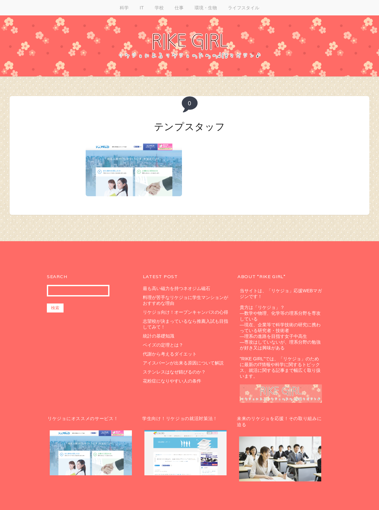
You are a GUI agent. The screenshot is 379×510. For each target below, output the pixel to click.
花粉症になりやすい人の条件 (172, 380)
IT (141, 7)
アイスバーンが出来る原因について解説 (183, 362)
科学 (124, 7)
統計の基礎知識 (158, 336)
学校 (159, 7)
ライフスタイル (243, 7)
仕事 (179, 7)
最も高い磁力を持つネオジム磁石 (176, 288)
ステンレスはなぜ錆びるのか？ (174, 371)
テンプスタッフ (189, 126)
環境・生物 (205, 7)
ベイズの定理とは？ (163, 344)
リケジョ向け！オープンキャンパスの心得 (185, 312)
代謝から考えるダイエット (170, 353)
